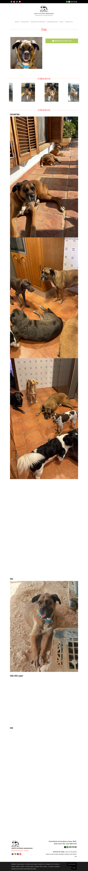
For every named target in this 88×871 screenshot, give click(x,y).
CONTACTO (69, 22)
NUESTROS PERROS (38, 22)
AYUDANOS (25, 22)
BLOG (62, 22)
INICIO (17, 22)
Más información (72, 864)
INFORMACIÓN (52, 22)
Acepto (74, 867)
